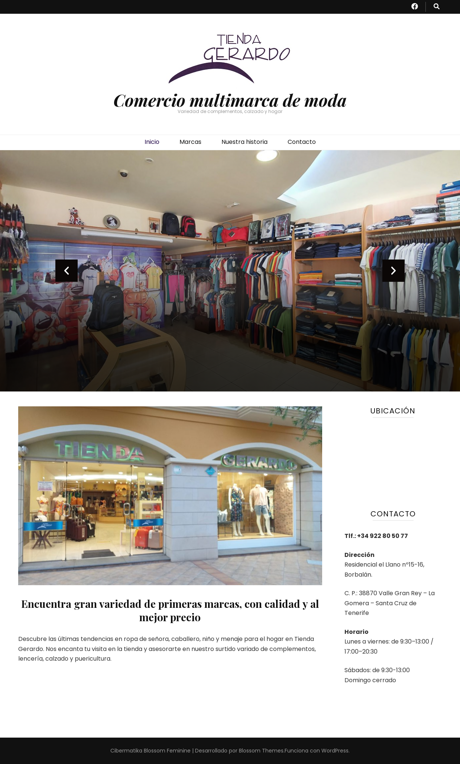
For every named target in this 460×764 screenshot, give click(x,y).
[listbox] (230, 270)
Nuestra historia (244, 142)
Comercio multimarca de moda (230, 99)
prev (66, 270)
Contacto (302, 142)
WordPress (335, 750)
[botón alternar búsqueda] (437, 7)
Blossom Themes (261, 750)
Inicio (152, 142)
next (393, 270)
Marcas (190, 142)
